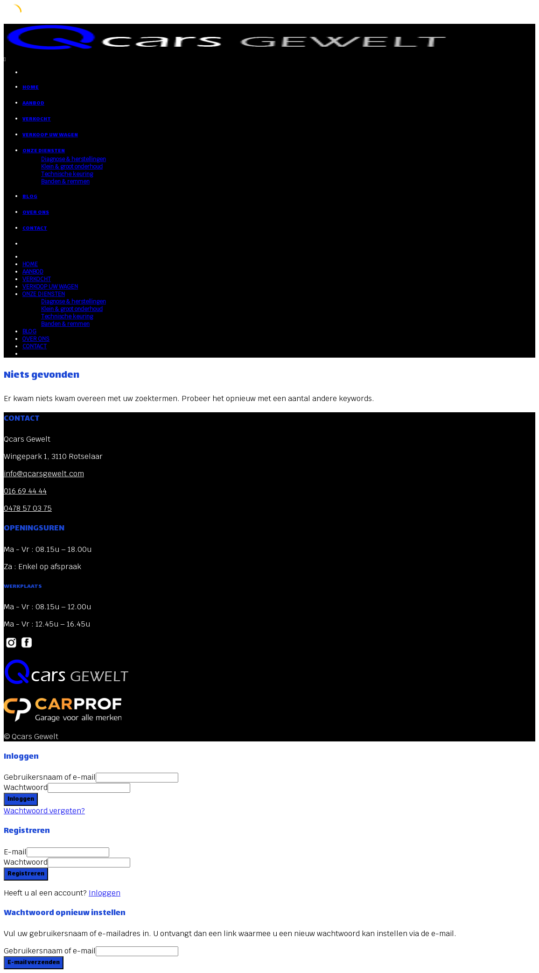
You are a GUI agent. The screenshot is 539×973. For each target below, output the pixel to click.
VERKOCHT (36, 119)
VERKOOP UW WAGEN (50, 135)
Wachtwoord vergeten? (44, 811)
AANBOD (33, 103)
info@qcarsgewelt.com (44, 474)
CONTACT (34, 228)
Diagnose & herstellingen (73, 159)
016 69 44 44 (25, 491)
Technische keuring (67, 174)
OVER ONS (35, 212)
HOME (30, 87)
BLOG (29, 196)
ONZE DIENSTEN (43, 151)
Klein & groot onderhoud (72, 166)
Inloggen (104, 893)
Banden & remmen (65, 181)
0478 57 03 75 (28, 508)
